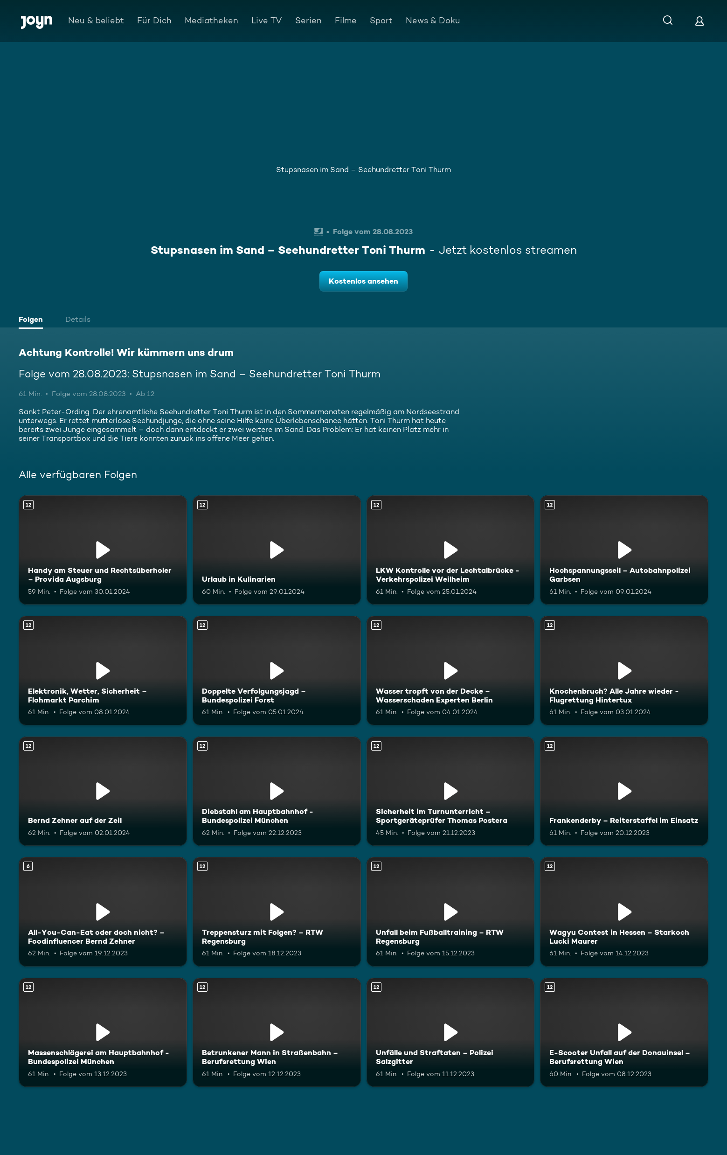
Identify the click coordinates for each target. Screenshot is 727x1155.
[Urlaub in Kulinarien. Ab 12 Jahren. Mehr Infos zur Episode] (277, 550)
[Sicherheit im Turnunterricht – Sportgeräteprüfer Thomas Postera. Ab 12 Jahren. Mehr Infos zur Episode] (451, 791)
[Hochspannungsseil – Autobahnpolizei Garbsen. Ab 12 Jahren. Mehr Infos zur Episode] (624, 550)
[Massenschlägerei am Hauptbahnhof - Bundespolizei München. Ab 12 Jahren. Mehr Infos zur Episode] (103, 1032)
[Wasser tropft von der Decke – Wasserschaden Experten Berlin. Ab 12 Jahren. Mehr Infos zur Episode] (451, 670)
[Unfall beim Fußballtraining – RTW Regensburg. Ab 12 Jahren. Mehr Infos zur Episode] (451, 911)
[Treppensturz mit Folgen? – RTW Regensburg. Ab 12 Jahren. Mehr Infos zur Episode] (277, 911)
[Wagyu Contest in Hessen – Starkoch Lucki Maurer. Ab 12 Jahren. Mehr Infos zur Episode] (624, 911)
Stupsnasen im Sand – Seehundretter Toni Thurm (363, 169)
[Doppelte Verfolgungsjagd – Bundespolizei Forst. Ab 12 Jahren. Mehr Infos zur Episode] (277, 670)
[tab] (33, 320)
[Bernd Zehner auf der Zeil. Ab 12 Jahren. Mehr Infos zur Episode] (103, 791)
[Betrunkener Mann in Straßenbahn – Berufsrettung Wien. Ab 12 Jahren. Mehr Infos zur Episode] (277, 1032)
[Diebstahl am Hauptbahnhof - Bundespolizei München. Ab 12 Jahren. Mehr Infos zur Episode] (277, 791)
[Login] (699, 21)
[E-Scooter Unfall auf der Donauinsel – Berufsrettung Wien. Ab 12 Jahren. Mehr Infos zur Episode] (624, 1032)
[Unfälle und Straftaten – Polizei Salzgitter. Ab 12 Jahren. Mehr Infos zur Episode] (451, 1032)
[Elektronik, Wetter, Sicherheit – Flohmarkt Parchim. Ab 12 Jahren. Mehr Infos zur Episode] (103, 670)
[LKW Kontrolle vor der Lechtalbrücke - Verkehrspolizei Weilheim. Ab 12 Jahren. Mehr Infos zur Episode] (451, 550)
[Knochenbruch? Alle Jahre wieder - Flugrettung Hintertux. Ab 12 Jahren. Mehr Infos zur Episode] (624, 670)
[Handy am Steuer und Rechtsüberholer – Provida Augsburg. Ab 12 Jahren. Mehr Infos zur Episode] (103, 550)
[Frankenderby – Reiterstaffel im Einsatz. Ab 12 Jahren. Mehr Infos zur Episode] (624, 791)
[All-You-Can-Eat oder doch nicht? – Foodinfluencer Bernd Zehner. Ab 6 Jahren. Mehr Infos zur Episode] (103, 911)
